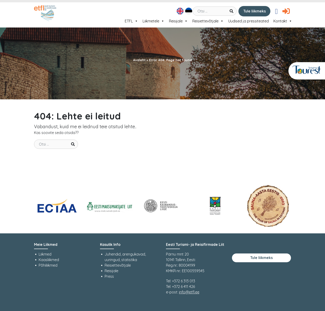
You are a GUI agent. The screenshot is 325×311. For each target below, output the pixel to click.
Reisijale (178, 21)
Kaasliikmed (49, 259)
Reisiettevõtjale (208, 21)
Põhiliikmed (48, 265)
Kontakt (282, 21)
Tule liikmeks (254, 11)
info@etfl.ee (189, 292)
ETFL (131, 21)
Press (109, 276)
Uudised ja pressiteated (248, 21)
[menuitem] (179, 11)
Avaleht (139, 60)
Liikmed (45, 254)
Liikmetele (153, 21)
